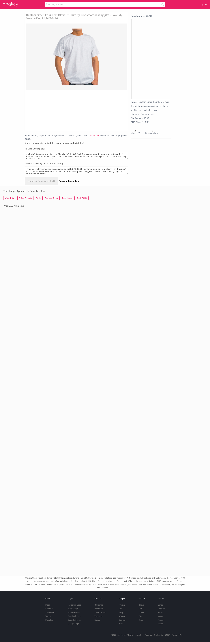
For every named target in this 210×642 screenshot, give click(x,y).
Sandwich (49, 609)
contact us (94, 135)
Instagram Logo (74, 605)
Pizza (47, 605)
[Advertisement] (76, 110)
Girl (120, 609)
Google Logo (73, 624)
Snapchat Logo (74, 620)
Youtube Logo (74, 612)
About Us (148, 635)
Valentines (98, 616)
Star (140, 616)
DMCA (167, 635)
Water (160, 616)
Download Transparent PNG (41, 181)
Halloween (98, 609)
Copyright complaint (69, 181)
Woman (122, 616)
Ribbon (161, 620)
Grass (141, 612)
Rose (160, 612)
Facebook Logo (74, 616)
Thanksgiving (100, 612)
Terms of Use (177, 635)
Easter (97, 620)
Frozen (122, 605)
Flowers (161, 609)
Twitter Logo (73, 609)
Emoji (160, 605)
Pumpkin (49, 620)
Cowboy (122, 620)
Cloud (141, 605)
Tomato (48, 616)
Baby (121, 612)
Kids (121, 624)
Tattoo (160, 624)
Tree (141, 620)
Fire (140, 609)
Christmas (98, 605)
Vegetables (50, 612)
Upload (204, 4)
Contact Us (158, 635)
